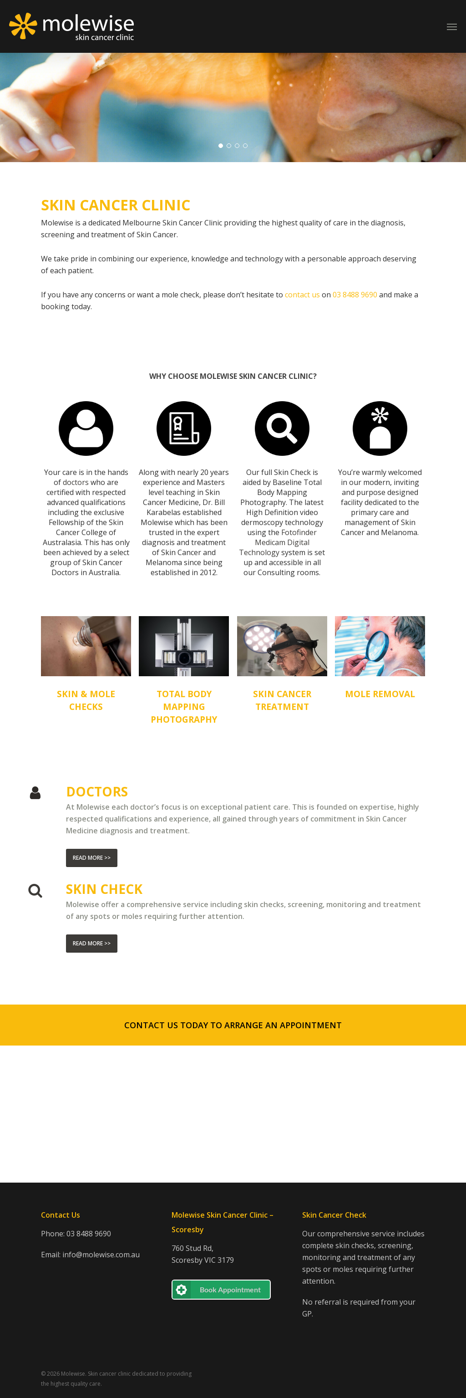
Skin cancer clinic (109, 1374)
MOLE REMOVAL (380, 831)
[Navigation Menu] (452, 26)
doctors (76, 619)
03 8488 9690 (88, 1234)
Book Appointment (230, 1289)
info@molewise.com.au (101, 1255)
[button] (233, 1162)
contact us (302, 432)
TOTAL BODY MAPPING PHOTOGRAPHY (184, 843)
